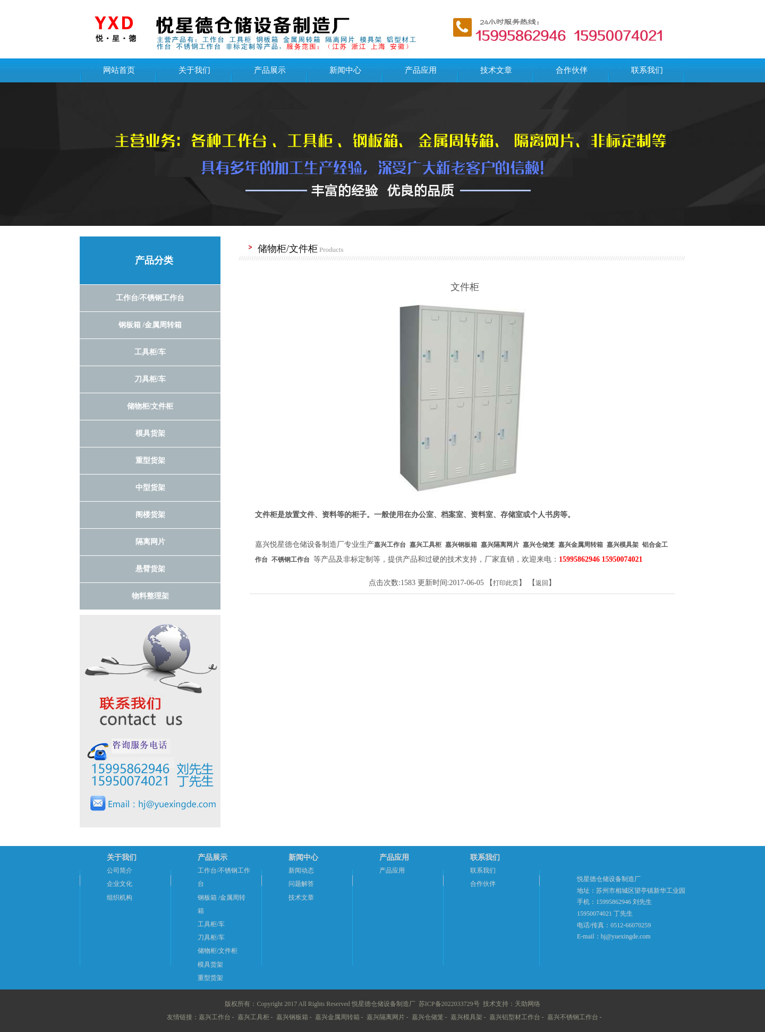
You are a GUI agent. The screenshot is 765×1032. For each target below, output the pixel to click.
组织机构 (119, 897)
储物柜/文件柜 (217, 950)
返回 (542, 583)
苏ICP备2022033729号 (449, 1004)
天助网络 (527, 1004)
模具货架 (210, 964)
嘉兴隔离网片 (386, 1017)
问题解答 (301, 883)
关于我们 (194, 70)
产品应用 (421, 70)
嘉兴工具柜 (253, 1017)
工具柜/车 (211, 924)
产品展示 (270, 70)
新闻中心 (345, 70)
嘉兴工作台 (215, 1017)
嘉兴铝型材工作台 (514, 1017)
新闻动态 (301, 870)
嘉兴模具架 (466, 1017)
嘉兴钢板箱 (292, 1017)
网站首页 (119, 70)
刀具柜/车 (211, 937)
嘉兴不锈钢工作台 (572, 1017)
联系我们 (647, 70)
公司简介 (119, 870)
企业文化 (119, 883)
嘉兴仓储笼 (428, 1017)
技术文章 (496, 70)
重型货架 (210, 978)
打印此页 (505, 583)
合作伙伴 (572, 70)
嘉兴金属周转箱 (337, 1017)
